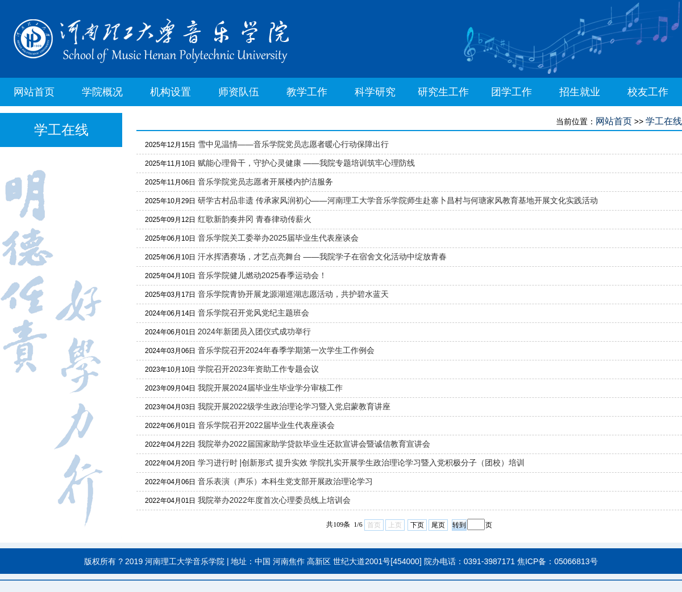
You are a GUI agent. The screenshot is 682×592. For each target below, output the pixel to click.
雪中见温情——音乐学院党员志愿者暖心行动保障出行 (293, 144)
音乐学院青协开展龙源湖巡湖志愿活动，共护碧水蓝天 (293, 294)
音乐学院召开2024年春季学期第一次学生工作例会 (286, 350)
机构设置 (170, 92)
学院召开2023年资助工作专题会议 (258, 368)
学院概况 (102, 92)
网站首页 (34, 92)
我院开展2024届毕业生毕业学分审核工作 (270, 387)
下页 (417, 525)
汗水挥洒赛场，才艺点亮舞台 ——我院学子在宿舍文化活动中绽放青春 (322, 256)
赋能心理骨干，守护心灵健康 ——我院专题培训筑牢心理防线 (306, 162)
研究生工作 (443, 92)
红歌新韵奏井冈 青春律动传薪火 (254, 219)
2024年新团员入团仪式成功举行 (254, 331)
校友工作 (647, 92)
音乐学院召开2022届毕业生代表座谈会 (266, 425)
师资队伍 (238, 92)
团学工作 (511, 92)
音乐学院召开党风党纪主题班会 (253, 312)
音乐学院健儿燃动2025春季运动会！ (262, 275)
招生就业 (579, 92)
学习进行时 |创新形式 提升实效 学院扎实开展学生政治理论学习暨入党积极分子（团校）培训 (361, 462)
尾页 (438, 525)
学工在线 (664, 121)
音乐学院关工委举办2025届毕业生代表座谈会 (278, 237)
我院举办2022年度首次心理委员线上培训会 (274, 500)
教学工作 (306, 92)
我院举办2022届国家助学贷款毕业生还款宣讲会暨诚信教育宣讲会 (314, 443)
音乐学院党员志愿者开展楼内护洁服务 (265, 181)
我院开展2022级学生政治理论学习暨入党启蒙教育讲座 (294, 406)
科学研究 (375, 92)
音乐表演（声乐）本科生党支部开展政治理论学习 (285, 481)
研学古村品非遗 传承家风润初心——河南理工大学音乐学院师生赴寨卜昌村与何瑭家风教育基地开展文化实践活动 (398, 200)
